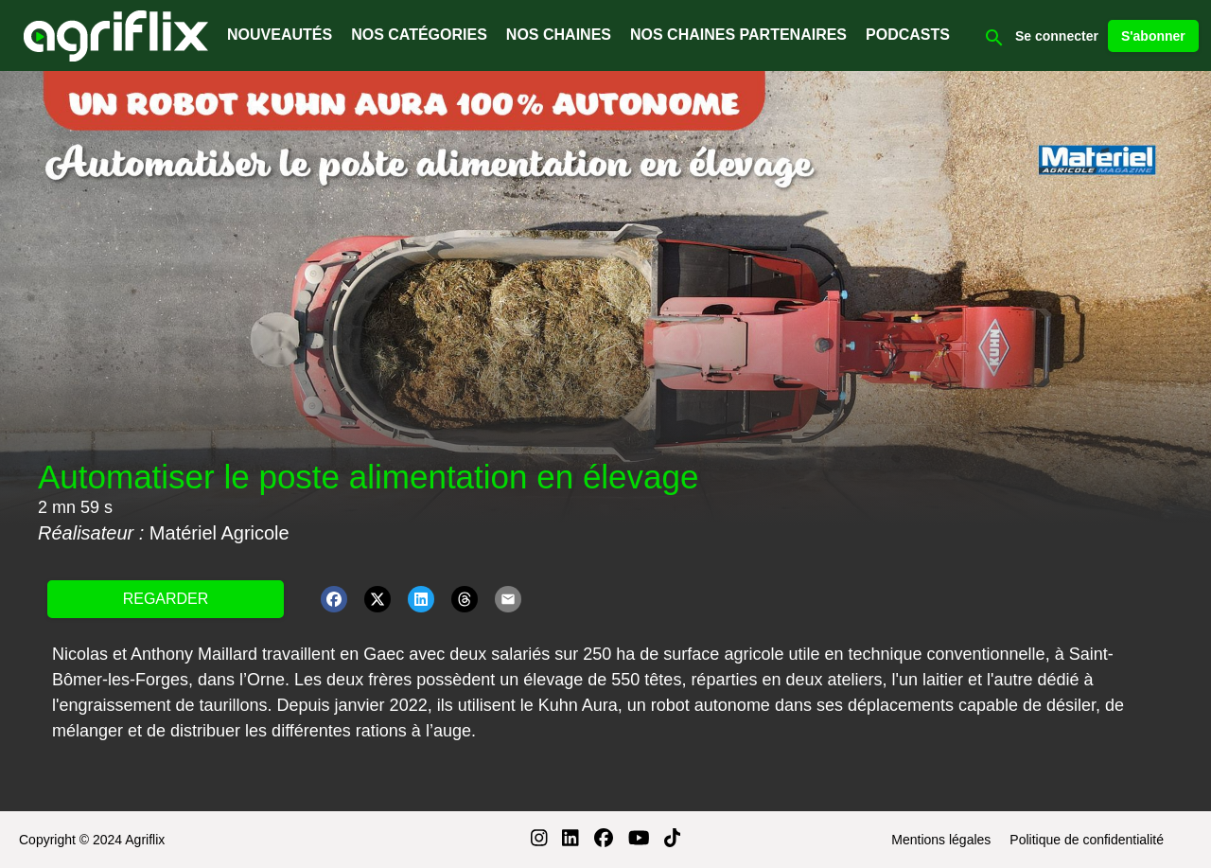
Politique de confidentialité (1086, 839)
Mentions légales (941, 839)
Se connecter (1056, 36)
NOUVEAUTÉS (279, 35)
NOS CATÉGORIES (419, 35)
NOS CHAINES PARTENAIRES (738, 35)
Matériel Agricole (219, 533)
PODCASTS (908, 35)
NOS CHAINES (558, 35)
